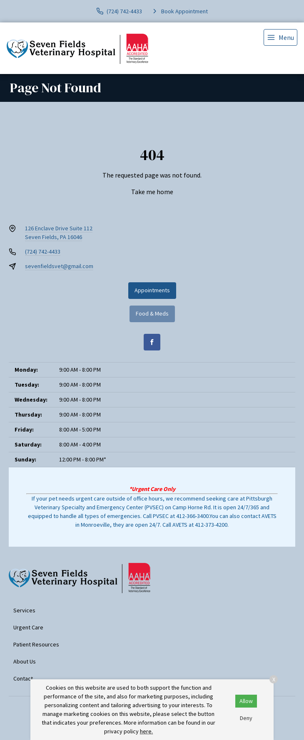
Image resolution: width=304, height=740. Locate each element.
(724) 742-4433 (42, 251)
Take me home (152, 191)
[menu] (280, 37)
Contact (23, 678)
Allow (246, 701)
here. (146, 731)
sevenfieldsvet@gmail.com (59, 266)
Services (24, 610)
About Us (24, 661)
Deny (246, 718)
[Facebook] (152, 342)
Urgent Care (28, 627)
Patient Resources (36, 644)
